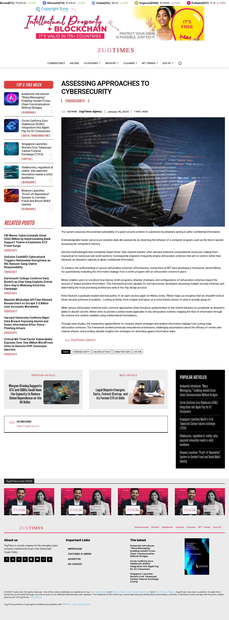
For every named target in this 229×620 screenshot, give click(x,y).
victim (137, 352)
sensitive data (122, 352)
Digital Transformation (35, 135)
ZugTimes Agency (90, 111)
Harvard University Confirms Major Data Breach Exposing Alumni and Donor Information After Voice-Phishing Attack (26, 323)
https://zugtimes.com (28, 426)
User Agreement (98, 592)
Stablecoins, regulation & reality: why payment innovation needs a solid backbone (37, 172)
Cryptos (27, 159)
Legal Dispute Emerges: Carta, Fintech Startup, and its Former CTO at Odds (110, 394)
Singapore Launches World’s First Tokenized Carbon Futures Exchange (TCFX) (36, 149)
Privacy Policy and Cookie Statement (131, 592)
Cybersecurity (10, 250)
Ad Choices (36, 597)
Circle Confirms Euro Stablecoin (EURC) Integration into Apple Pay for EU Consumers (36, 126)
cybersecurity (81, 352)
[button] (180, 63)
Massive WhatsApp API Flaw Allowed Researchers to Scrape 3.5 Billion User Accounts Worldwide (28, 303)
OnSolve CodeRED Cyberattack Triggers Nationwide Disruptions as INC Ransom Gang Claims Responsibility (27, 262)
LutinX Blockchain (81, 604)
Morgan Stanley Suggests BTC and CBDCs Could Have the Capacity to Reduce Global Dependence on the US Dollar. (25, 394)
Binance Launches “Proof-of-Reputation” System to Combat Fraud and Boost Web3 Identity (36, 197)
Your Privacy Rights (165, 592)
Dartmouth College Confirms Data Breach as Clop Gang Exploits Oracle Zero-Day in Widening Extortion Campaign (28, 283)
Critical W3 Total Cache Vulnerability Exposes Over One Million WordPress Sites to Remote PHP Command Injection (28, 344)
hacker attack (101, 352)
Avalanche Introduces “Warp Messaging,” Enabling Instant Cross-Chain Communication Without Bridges (36, 100)
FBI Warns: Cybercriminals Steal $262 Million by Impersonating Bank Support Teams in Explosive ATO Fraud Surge (27, 240)
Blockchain (28, 112)
